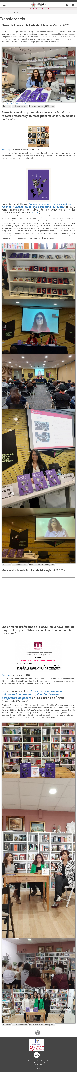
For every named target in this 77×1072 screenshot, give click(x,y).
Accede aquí (6, 150)
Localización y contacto (39, 1062)
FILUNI (35, 212)
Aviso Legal (38, 1064)
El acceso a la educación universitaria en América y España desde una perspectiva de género (38, 205)
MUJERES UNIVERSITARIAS (39, 9)
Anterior (7, 106)
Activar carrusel (36, 106)
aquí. (52, 683)
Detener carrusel (20, 106)
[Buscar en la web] (73, 5)
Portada (4, 12)
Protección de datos (39, 1067)
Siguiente (49, 106)
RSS (38, 1068)
